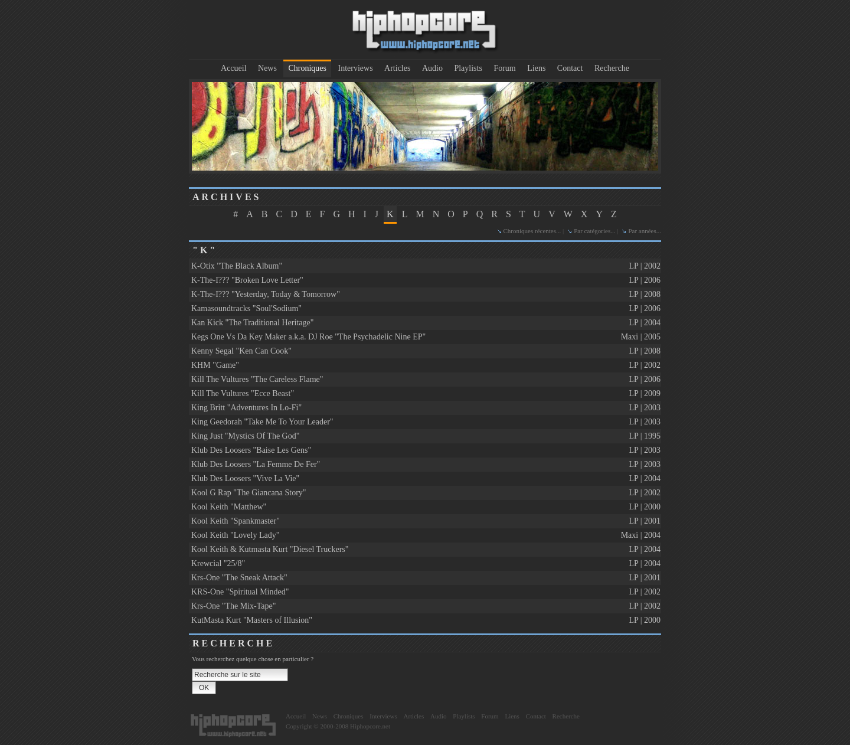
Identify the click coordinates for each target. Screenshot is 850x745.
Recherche (611, 68)
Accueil (234, 68)
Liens (536, 68)
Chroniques (307, 68)
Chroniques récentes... (532, 230)
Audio (432, 68)
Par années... (644, 230)
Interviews (355, 68)
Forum (504, 68)
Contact (570, 68)
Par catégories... (594, 230)
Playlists (468, 68)
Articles (397, 68)
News (267, 68)
